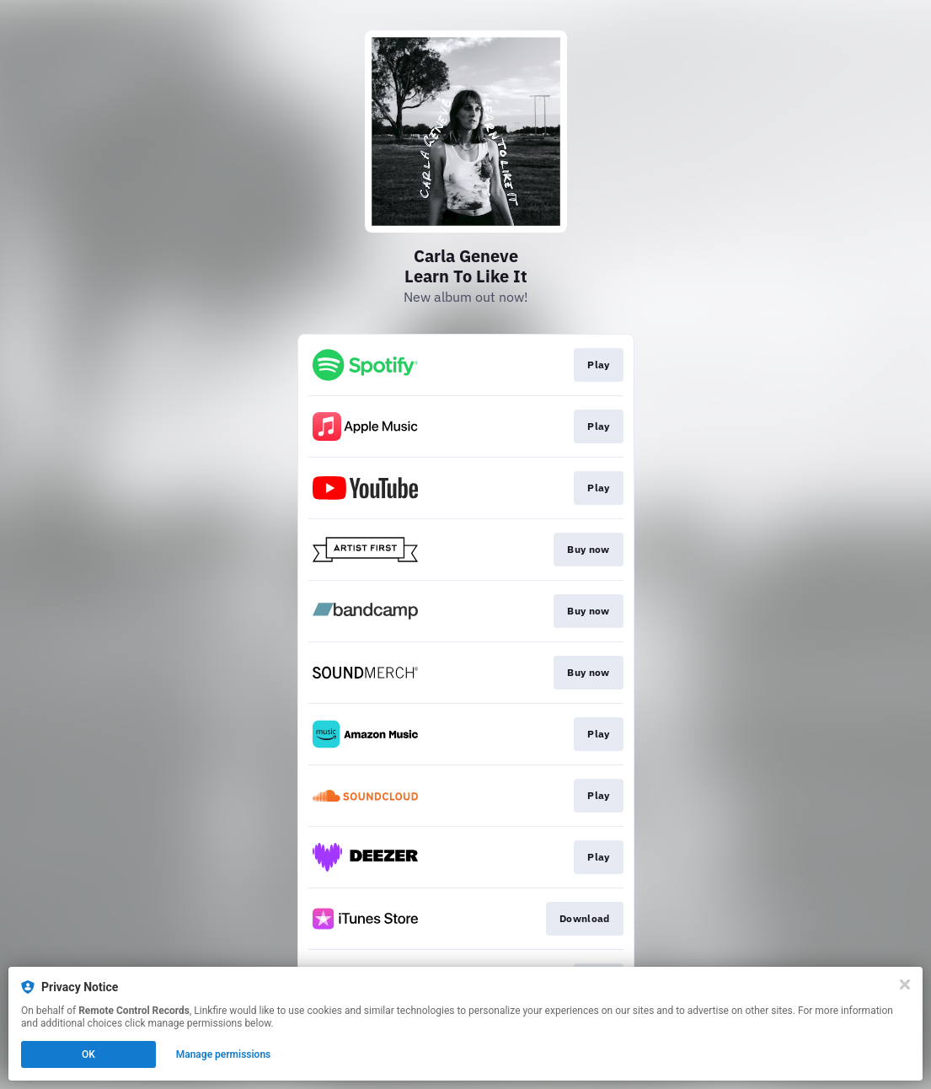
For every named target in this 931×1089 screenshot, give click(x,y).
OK (88, 1054)
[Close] (904, 984)
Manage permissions (223, 1054)
